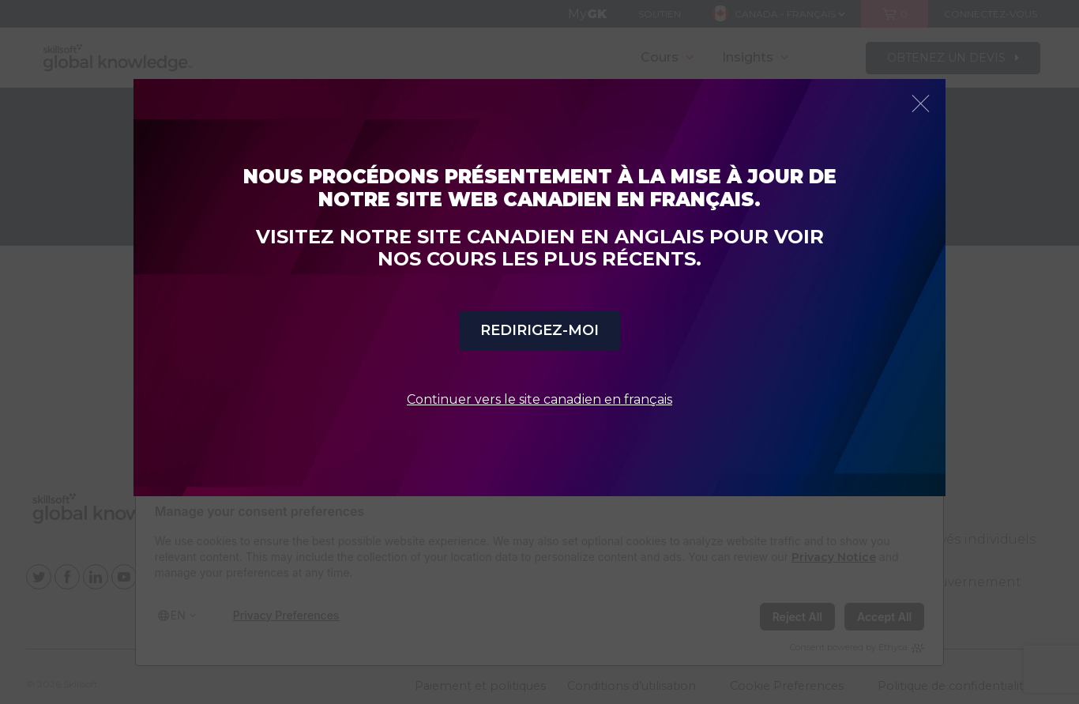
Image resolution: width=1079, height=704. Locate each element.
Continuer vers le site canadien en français (539, 399)
